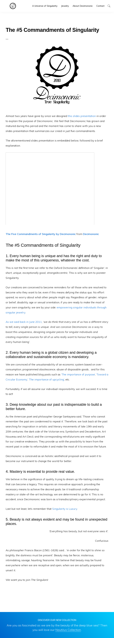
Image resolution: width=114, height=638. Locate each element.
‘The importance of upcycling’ (46, 379)
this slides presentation (82, 116)
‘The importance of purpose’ (78, 374)
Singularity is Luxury (64, 508)
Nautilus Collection (68, 630)
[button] (109, 6)
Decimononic (13, 6)
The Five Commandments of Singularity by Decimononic (41, 234)
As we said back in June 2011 (24, 322)
